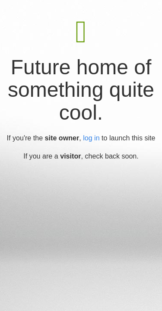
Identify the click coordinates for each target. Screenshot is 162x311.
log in (91, 138)
